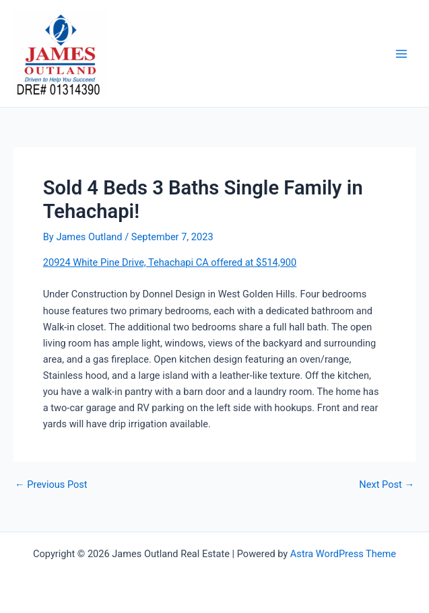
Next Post (386, 485)
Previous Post (51, 485)
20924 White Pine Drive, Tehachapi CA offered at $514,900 (169, 262)
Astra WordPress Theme (343, 554)
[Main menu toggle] (401, 54)
